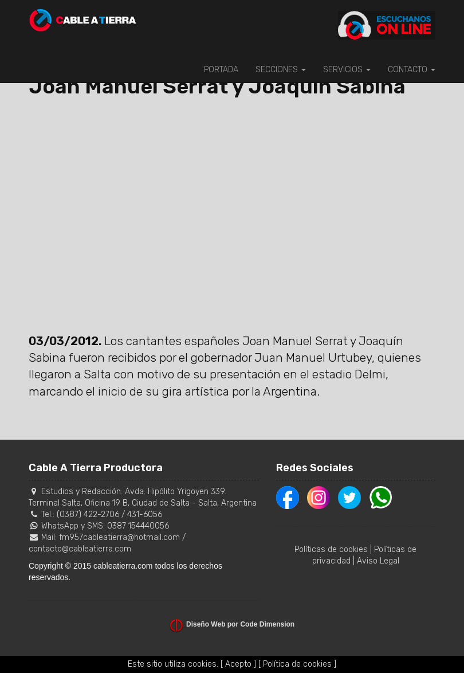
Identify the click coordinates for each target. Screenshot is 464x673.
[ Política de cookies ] (297, 664)
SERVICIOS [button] (347, 70)
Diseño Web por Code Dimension (240, 624)
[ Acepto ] (238, 664)
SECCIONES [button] (280, 70)
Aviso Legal (378, 561)
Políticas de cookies (331, 549)
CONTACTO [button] (411, 70)
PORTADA (221, 70)
